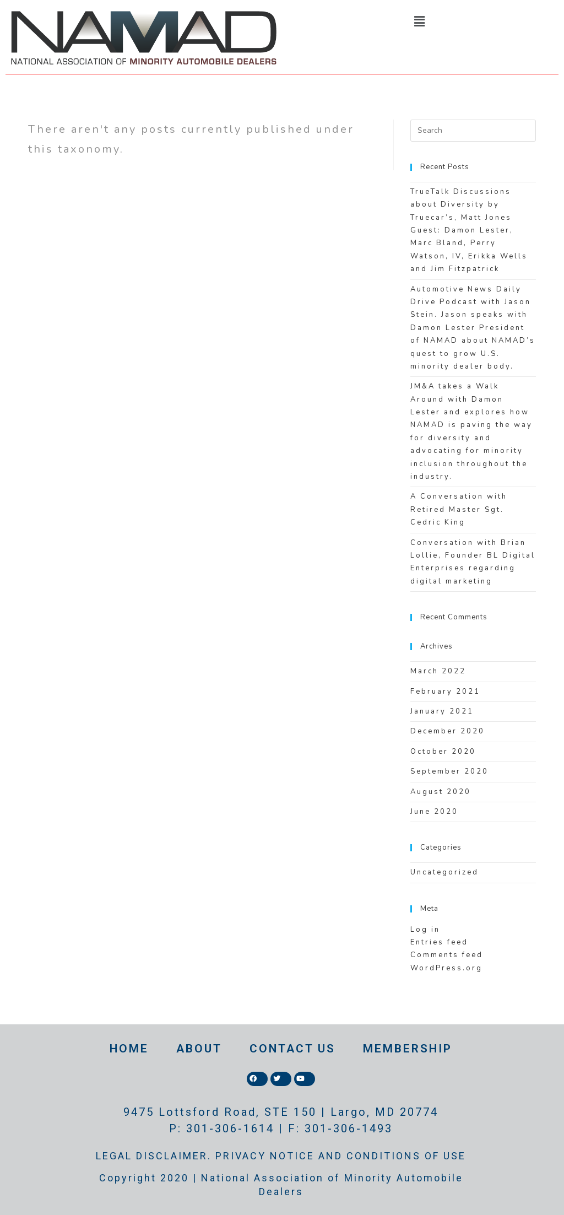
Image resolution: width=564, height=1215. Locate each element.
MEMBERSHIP (407, 1048)
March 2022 (438, 671)
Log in (425, 930)
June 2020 (434, 812)
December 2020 (447, 731)
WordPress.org (446, 968)
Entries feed (439, 942)
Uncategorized (444, 872)
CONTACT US (292, 1048)
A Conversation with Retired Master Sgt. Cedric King (458, 509)
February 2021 (445, 691)
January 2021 (442, 711)
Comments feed (446, 955)
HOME (129, 1048)
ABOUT (199, 1048)
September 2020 (449, 771)
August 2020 (440, 792)
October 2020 (443, 752)
